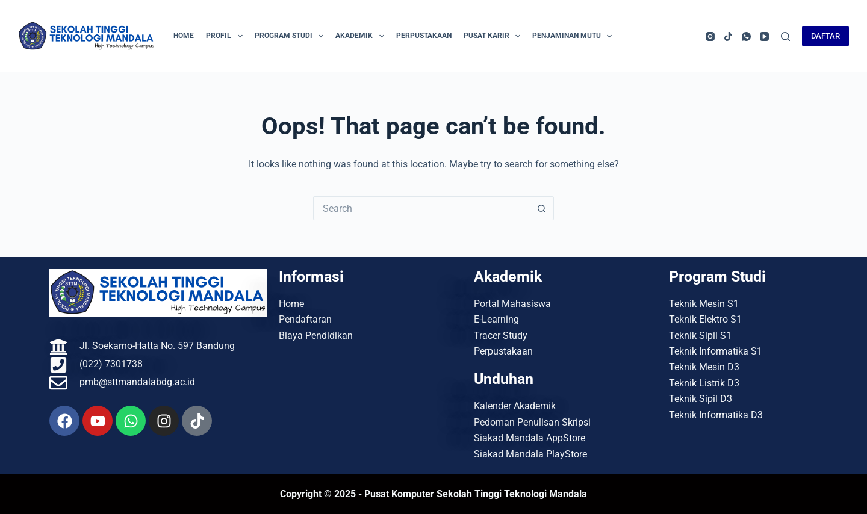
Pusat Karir (494, 36)
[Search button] (542, 208)
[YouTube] (764, 36)
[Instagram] (710, 36)
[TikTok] (728, 36)
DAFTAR (825, 35)
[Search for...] (421, 208)
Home (183, 35)
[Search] (785, 36)
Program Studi (291, 36)
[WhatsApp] (746, 36)
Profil (226, 36)
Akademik (361, 36)
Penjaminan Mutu (574, 36)
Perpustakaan (424, 35)
